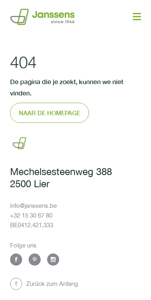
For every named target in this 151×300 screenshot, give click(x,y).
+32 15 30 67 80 (31, 215)
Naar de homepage (49, 112)
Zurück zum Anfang (52, 283)
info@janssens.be (33, 205)
